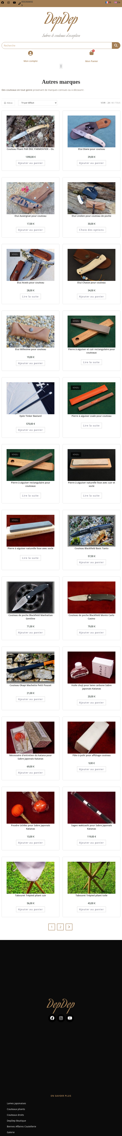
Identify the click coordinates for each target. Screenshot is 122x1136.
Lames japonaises (16, 1103)
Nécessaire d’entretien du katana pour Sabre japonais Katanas (30, 757)
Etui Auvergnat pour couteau (30, 215)
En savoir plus (61, 1095)
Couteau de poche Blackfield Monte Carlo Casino (91, 617)
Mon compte (31, 61)
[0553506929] (19, 3)
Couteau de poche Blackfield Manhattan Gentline (31, 617)
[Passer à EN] (117, 2)
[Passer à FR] (108, 2)
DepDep (61, 1005)
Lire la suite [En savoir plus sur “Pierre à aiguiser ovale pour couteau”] (91, 425)
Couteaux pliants (16, 1109)
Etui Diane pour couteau (91, 149)
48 (112, 102)
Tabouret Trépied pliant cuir (30, 895)
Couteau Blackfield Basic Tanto (92, 548)
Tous (117, 102)
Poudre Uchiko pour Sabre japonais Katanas (30, 827)
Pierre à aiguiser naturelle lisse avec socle (30, 548)
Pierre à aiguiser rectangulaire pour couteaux (30, 484)
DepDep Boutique (16, 1120)
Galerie (11, 1132)
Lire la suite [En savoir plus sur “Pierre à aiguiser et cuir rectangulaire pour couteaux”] (91, 362)
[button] (60, 66)
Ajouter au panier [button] (30, 163)
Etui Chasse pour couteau (91, 282)
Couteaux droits (15, 1114)
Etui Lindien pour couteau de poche (91, 215)
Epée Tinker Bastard (31, 415)
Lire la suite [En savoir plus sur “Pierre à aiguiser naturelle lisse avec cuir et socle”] (91, 495)
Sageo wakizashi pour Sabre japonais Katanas (91, 827)
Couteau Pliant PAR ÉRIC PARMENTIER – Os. (30, 149)
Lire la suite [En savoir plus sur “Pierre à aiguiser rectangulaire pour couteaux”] (30, 495)
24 (109, 102)
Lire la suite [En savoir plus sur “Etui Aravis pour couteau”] (30, 296)
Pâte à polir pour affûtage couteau (92, 755)
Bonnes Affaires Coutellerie (21, 1126)
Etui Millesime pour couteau (30, 349)
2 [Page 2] (60, 927)
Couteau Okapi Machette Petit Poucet (30, 685)
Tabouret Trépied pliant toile (91, 895)
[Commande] (37, 103)
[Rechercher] (116, 45)
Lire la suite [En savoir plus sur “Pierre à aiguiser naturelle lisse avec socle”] (30, 557)
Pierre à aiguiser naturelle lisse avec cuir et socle (91, 484)
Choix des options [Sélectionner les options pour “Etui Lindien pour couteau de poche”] (91, 229)
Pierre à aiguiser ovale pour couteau (91, 415)
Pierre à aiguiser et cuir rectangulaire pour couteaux (91, 351)
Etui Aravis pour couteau (30, 282)
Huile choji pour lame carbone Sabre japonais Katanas (91, 687)
